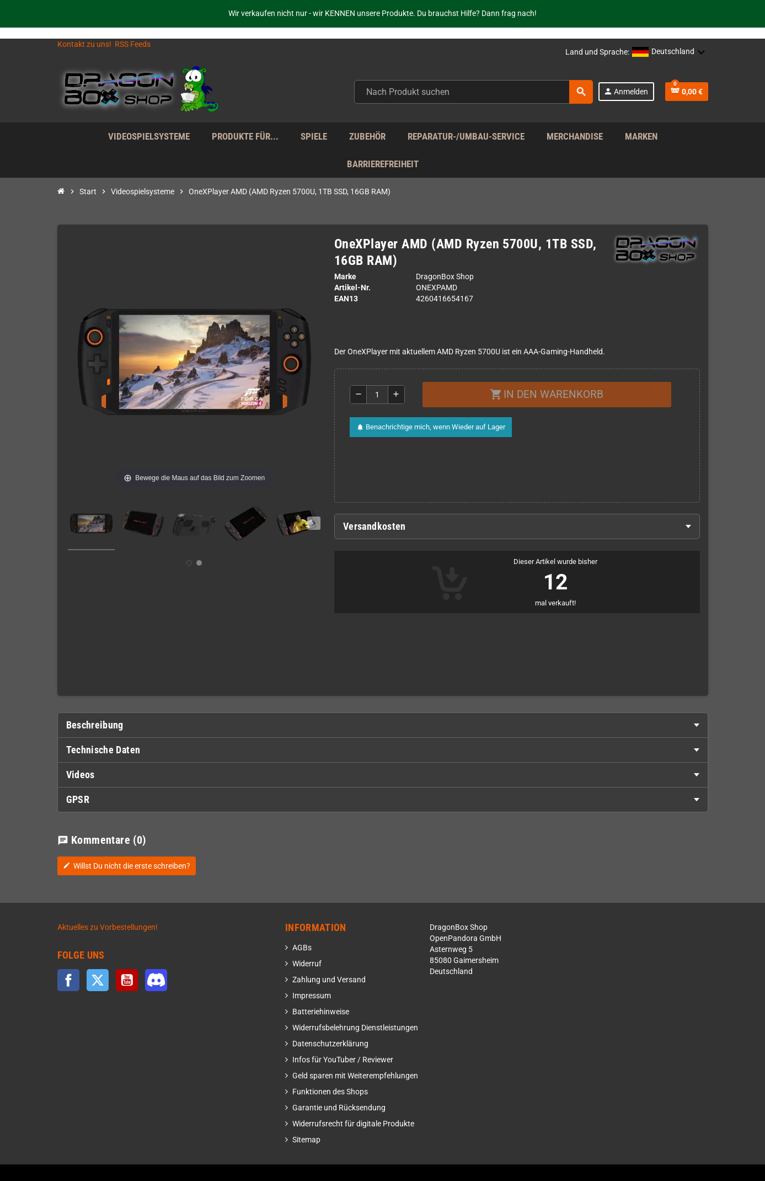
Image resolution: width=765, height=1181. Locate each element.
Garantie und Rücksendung (339, 1108)
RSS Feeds (133, 44)
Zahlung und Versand (329, 980)
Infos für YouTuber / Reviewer (342, 1060)
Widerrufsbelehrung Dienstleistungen (355, 1028)
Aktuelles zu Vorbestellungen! (107, 927)
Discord (156, 980)
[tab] (517, 526)
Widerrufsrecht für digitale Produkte (353, 1124)
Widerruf (307, 964)
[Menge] (377, 394)
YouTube (127, 980)
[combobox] (473, 92)
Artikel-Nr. (352, 287)
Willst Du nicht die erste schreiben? (126, 865)
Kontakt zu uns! (84, 44)
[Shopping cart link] (686, 91)
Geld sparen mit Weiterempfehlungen (355, 1076)
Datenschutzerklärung (330, 1044)
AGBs (302, 948)
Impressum (311, 996)
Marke (345, 276)
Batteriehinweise (320, 1012)
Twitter (98, 980)
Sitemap (306, 1140)
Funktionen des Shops (330, 1092)
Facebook (68, 980)
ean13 (346, 299)
